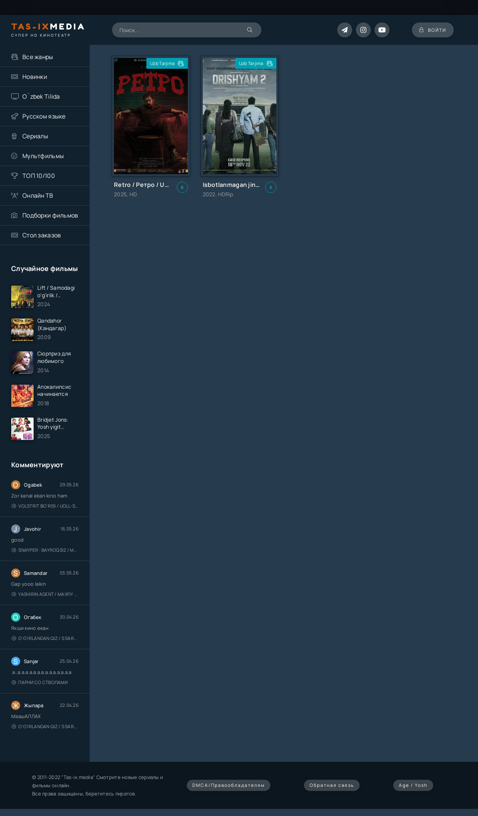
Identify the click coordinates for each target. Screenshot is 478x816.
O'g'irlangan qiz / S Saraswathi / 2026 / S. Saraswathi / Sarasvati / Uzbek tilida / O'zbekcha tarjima (45, 638)
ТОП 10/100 (38, 176)
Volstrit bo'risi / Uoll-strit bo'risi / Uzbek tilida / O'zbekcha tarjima (45, 506)
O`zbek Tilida (41, 96)
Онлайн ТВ (37, 195)
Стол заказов (41, 235)
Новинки (34, 77)
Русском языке (44, 116)
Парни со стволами (40, 682)
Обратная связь (332, 785)
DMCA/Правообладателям (228, 785)
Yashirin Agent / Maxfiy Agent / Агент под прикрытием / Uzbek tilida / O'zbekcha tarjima (45, 594)
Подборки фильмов (50, 215)
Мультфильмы (43, 156)
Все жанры (37, 57)
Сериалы (35, 136)
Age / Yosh (413, 785)
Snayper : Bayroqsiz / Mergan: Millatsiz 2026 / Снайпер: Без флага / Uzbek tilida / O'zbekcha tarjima (45, 550)
